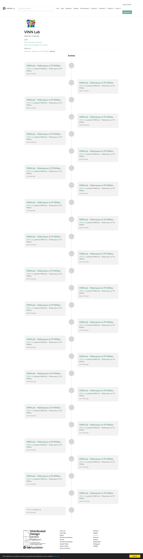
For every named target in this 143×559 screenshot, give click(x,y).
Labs (57, 8)
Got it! (135, 556)
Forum (118, 8)
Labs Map (63, 533)
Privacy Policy (64, 546)
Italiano (95, 539)
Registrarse (127, 12)
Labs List (62, 531)
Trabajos (76, 8)
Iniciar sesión (127, 4)
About (62, 535)
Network (102, 8)
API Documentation (66, 537)
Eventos (94, 8)
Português (96, 544)
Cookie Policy (64, 544)
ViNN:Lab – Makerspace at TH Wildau (36, 51)
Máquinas (69, 8)
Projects (111, 8)
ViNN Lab (29, 69)
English (95, 533)
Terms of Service (65, 548)
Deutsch (96, 531)
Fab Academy (85, 8)
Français (95, 537)
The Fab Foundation (66, 542)
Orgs (62, 8)
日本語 (95, 546)
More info (56, 556)
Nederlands (97, 542)
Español (95, 535)
